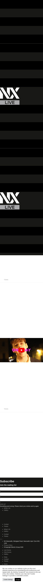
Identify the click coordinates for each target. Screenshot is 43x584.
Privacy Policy (8, 545)
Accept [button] (18, 579)
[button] (3, 504)
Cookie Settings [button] (8, 579)
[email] (21, 499)
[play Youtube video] (21, 350)
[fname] (21, 489)
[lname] (21, 494)
